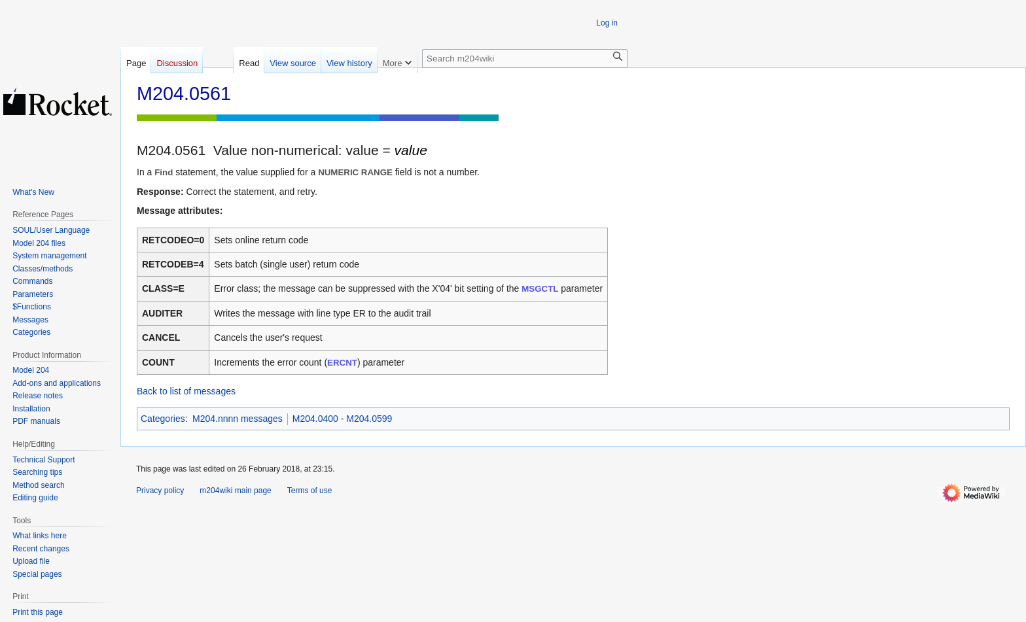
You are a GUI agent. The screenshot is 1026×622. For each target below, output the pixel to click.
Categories (163, 418)
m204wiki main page (235, 490)
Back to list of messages (186, 391)
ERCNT (342, 363)
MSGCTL (540, 289)
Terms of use (309, 490)
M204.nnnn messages (237, 418)
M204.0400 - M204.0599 (342, 418)
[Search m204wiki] (525, 58)
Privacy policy (160, 490)
